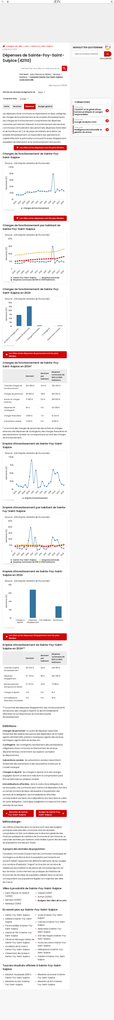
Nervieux (56, 74)
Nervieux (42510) (13, 900)
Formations (82, 102)
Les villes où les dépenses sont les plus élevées (42, 147)
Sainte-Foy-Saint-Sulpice (42, 46)
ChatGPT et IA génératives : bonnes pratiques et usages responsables (88, 110)
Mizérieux (23, 77)
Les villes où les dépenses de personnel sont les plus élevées (33, 354)
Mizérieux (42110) (13, 904)
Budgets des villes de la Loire (52, 900)
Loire (27, 46)
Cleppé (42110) (45, 893)
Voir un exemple (105, 58)
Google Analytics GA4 (85, 121)
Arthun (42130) (45, 897)
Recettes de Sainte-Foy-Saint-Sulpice (17, 813)
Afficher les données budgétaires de (19, 92)
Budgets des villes (14, 46)
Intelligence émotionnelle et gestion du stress (88, 130)
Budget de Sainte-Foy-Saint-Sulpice (51, 813)
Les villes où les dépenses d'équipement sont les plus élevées (34, 637)
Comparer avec (10, 98)
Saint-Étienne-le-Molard (40, 74)
